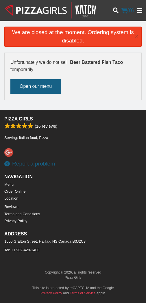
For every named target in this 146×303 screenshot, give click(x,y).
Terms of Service (82, 293)
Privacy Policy (15, 221)
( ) (127, 10)
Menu (9, 184)
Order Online (14, 191)
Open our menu (36, 86)
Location (11, 198)
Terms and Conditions (22, 214)
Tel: (21, 250)
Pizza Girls (18, 118)
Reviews (11, 207)
